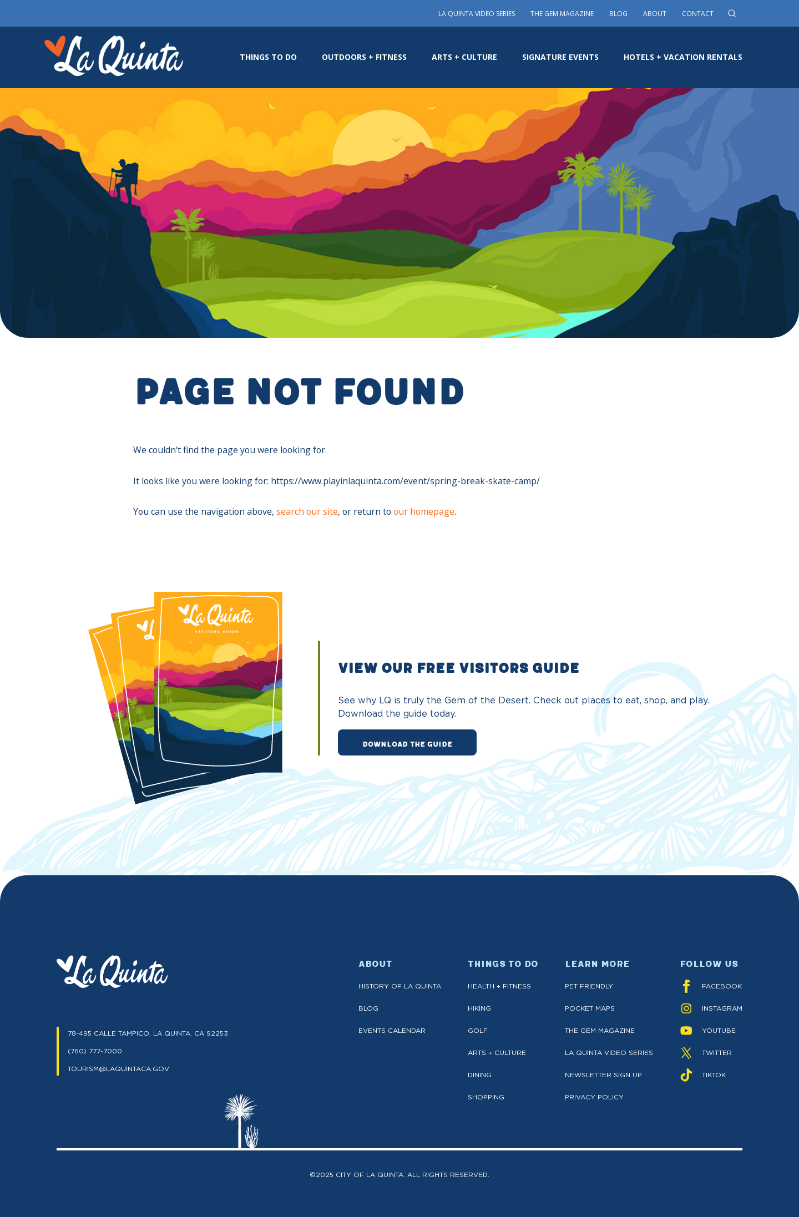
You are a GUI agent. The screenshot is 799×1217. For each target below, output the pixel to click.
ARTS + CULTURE (464, 57)
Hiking (479, 1008)
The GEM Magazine (600, 1030)
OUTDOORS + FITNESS (364, 57)
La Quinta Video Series (476, 13)
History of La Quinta (399, 986)
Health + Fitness (499, 986)
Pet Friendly (589, 986)
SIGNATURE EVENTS (560, 57)
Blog (618, 13)
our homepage (423, 511)
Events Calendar (392, 1030)
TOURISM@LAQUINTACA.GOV (118, 1068)
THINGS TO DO (268, 57)
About (654, 13)
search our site (307, 511)
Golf (478, 1030)
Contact (698, 13)
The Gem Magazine (562, 13)
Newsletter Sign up (603, 1075)
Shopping (486, 1097)
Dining (480, 1075)
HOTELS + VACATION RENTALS (683, 57)
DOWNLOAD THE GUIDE (407, 743)
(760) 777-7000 (95, 1051)
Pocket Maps (590, 1008)
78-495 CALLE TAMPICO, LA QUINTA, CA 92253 (148, 1033)
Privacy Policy (594, 1097)
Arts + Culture (497, 1052)
